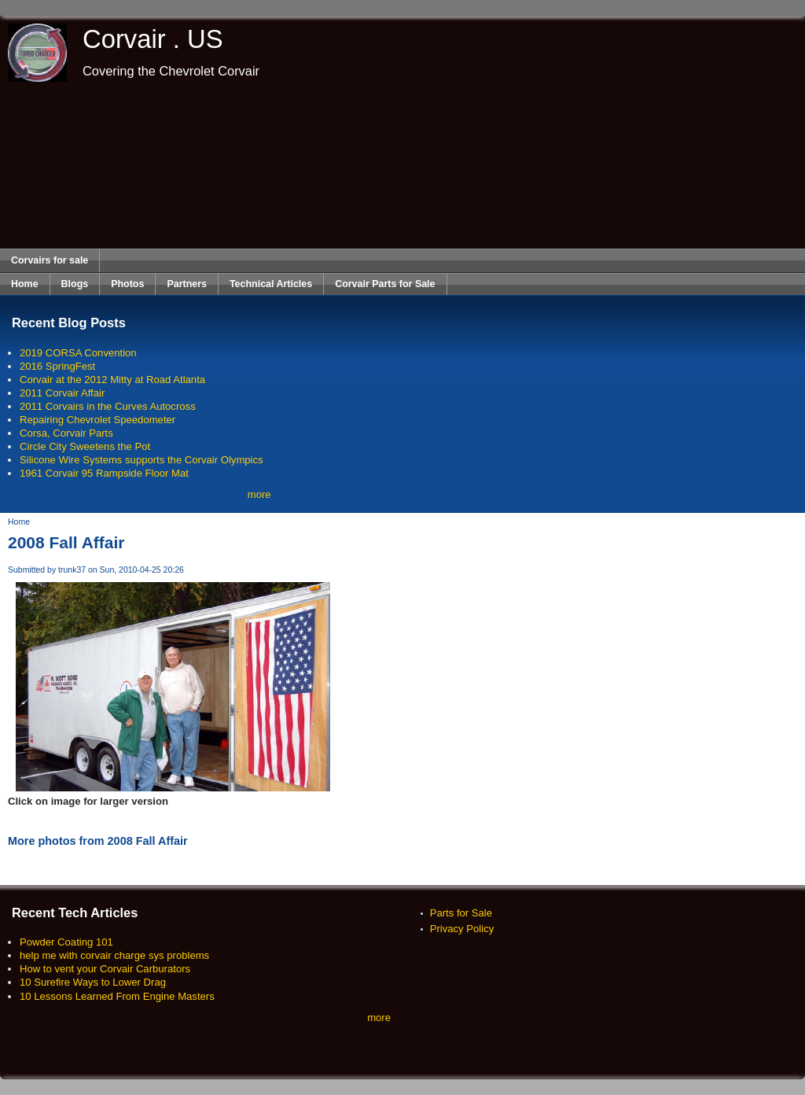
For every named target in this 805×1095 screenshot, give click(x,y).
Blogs (75, 283)
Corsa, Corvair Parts (66, 433)
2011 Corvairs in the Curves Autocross (108, 406)
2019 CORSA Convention (78, 353)
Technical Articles (271, 283)
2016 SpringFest (57, 366)
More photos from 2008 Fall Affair (98, 841)
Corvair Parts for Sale (385, 283)
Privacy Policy (462, 929)
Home (25, 283)
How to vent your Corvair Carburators (105, 969)
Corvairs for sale (49, 260)
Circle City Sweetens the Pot (85, 446)
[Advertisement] (403, 165)
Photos (127, 283)
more (259, 494)
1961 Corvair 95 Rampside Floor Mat (104, 473)
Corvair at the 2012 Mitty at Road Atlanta (112, 379)
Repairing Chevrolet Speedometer (97, 420)
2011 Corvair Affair (62, 393)
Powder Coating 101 (66, 942)
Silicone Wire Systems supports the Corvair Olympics (141, 460)
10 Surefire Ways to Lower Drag (93, 982)
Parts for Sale (461, 913)
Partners (187, 283)
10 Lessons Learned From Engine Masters (117, 996)
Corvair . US (153, 38)
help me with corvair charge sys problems (114, 955)
